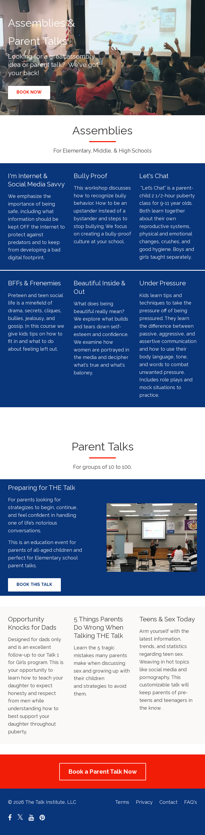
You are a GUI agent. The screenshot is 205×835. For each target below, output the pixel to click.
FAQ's (190, 802)
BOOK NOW (29, 92)
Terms (122, 802)
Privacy (144, 802)
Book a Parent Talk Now (102, 771)
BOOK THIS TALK (34, 584)
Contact (168, 802)
